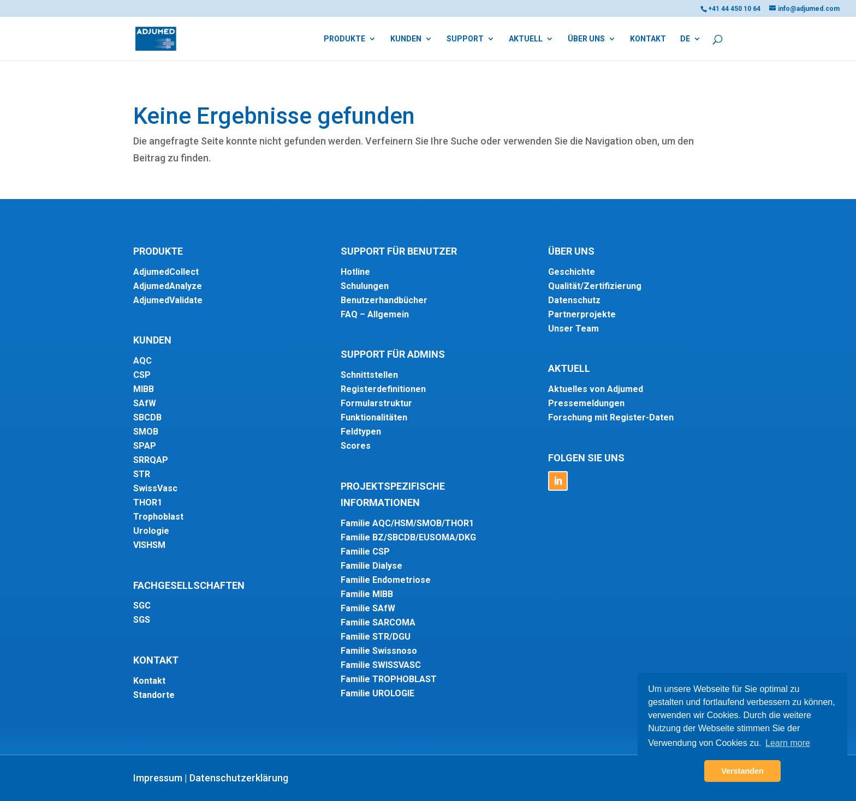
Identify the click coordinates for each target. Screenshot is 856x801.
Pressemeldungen (586, 403)
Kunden (405, 39)
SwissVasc (155, 488)
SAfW (144, 403)
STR (141, 474)
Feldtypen (361, 431)
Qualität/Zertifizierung (594, 286)
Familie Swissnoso (379, 651)
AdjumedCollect (166, 272)
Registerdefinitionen (383, 389)
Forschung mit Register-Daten (611, 417)
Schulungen (365, 286)
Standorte (154, 695)
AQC (142, 361)
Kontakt (648, 39)
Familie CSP (365, 551)
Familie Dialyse (371, 566)
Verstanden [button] (742, 771)
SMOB (145, 431)
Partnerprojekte (582, 314)
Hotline (355, 272)
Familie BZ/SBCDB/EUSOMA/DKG (408, 537)
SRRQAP (150, 460)
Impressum (157, 778)
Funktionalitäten (374, 417)
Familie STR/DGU (376, 636)
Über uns (586, 39)
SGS (141, 620)
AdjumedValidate (168, 300)
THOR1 (147, 502)
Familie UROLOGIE (377, 693)
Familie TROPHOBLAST (389, 679)
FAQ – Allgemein (375, 314)
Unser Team (573, 328)
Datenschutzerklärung (238, 778)
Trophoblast (158, 516)
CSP (142, 375)
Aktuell (526, 39)
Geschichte (571, 272)
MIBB (143, 389)
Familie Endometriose (386, 580)
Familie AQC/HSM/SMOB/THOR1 (407, 523)
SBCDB (147, 417)
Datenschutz (574, 300)
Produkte (344, 39)
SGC (142, 605)
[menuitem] (690, 48)
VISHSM (149, 545)
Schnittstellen (369, 375)
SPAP (144, 446)
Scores (356, 446)
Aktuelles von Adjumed (595, 389)
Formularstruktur (376, 403)
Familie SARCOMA (378, 622)
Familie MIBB (367, 594)
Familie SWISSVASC (381, 665)
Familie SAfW (368, 608)
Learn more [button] (787, 743)
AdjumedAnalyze (167, 286)
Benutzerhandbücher (384, 300)
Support (465, 39)
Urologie (151, 531)
